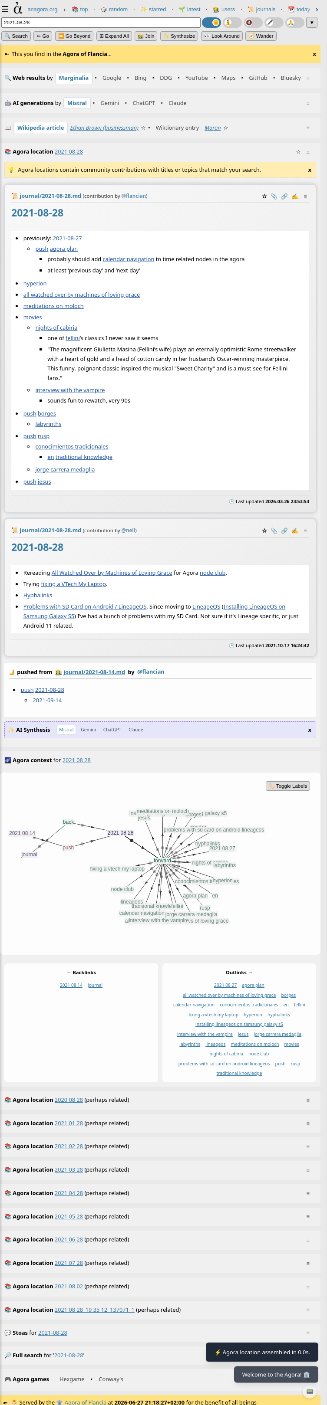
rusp (44, 436)
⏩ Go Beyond (74, 36)
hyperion (35, 283)
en (50, 457)
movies (32, 317)
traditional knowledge (84, 457)
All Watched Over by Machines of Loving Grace (112, 572)
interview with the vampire (70, 389)
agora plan (64, 248)
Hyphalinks (37, 595)
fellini (73, 338)
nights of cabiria (57, 327)
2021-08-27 (67, 238)
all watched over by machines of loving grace (81, 294)
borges (47, 413)
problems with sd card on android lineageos (224, 1064)
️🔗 (284, 196)
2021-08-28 (49, 690)
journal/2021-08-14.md (94, 672)
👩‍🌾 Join (146, 36)
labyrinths (49, 424)
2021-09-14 (47, 700)
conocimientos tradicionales (72, 446)
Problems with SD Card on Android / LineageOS (84, 606)
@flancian (151, 671)
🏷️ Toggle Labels (288, 786)
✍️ (294, 196)
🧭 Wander (260, 36)
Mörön (213, 127)
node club (212, 572)
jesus (44, 481)
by (160, 672)
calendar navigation (128, 258)
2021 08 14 (71, 985)
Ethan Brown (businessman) (104, 127)
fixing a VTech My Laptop (73, 584)
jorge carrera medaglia (65, 469)
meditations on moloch (53, 306)
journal (95, 985)
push (42, 248)
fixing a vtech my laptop (213, 1015)
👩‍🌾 (58, 672)
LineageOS (206, 606)
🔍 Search (16, 36)
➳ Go (42, 36)
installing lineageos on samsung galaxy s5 (239, 1025)
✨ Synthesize (179, 36)
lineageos (215, 1044)
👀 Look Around (222, 36)
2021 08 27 (225, 985)
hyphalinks (279, 1015)
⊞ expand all (114, 36)
